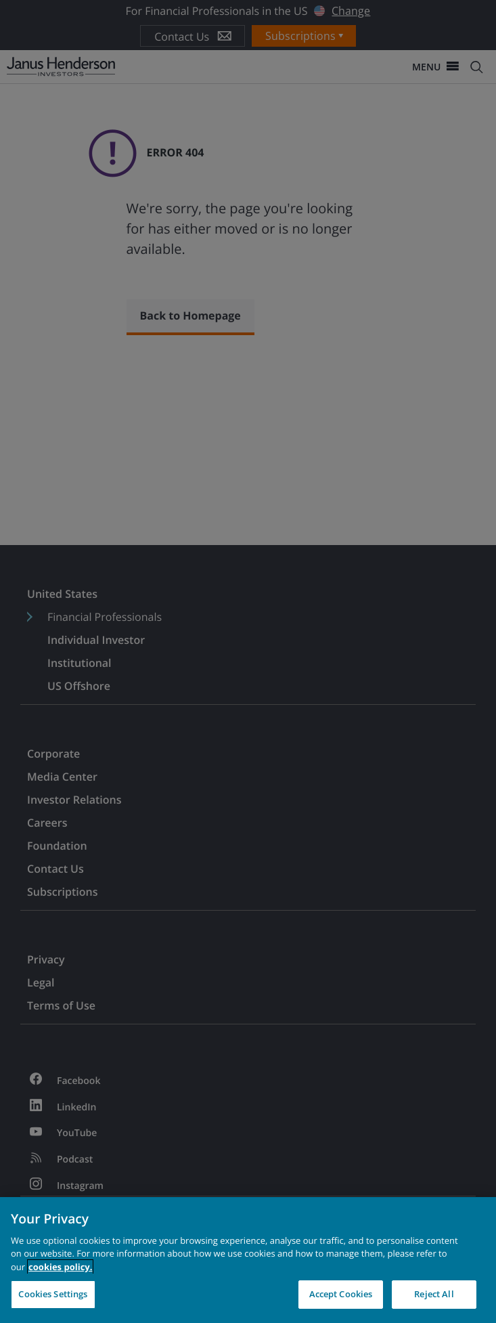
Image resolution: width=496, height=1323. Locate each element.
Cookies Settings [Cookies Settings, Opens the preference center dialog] (52, 1294)
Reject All (433, 1294)
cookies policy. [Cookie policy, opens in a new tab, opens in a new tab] (60, 1267)
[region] (248, 1260)
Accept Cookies (341, 1294)
